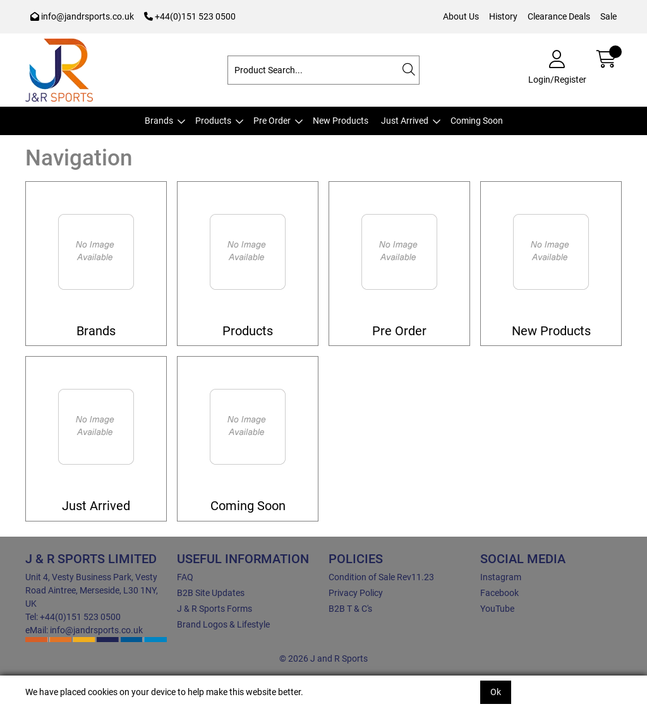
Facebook (499, 593)
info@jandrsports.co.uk (82, 16)
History (503, 16)
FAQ (185, 577)
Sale (608, 16)
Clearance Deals (559, 16)
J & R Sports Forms (214, 609)
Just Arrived (404, 121)
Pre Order (272, 121)
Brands (159, 121)
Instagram (500, 577)
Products (213, 121)
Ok (495, 692)
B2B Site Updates (211, 593)
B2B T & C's (350, 609)
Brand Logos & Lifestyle (223, 624)
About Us (461, 16)
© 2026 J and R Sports (323, 658)
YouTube (497, 609)
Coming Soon (476, 121)
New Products (340, 121)
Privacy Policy (356, 593)
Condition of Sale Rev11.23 (381, 577)
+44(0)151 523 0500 (190, 16)
